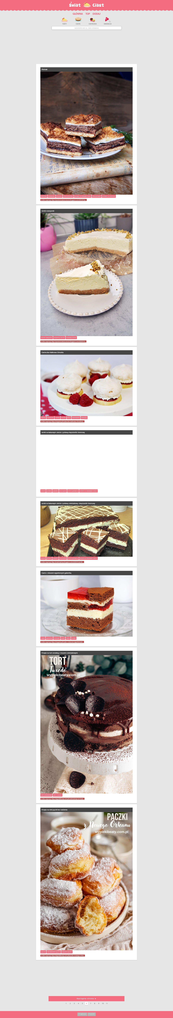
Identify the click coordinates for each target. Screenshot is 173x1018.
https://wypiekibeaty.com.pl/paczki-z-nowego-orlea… (68, 955)
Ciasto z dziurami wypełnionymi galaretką (56, 573)
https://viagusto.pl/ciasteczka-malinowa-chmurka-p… (68, 421)
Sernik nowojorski (47, 211)
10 (103, 1003)
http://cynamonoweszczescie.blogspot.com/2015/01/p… (69, 200)
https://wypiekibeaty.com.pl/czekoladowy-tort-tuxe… (68, 799)
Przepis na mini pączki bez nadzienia (54, 810)
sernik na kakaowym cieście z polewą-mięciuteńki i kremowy (63, 432)
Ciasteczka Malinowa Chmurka (52, 352)
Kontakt (92, 1014)
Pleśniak (44, 69)
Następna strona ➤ (86, 998)
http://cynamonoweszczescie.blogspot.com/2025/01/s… (69, 341)
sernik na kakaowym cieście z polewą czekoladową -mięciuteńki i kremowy (68, 503)
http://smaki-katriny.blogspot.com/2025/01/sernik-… (68, 562)
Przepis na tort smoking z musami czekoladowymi (59, 653)
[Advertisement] (86, 46)
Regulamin (82, 1014)
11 (107, 1003)
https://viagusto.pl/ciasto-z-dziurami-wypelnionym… (68, 642)
